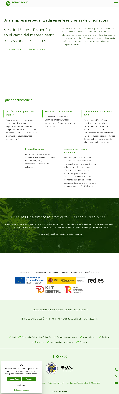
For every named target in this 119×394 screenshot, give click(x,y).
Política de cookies (21, 390)
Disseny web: (59, 391)
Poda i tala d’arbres (14, 49)
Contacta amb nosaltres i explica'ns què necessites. (59, 234)
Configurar (21, 385)
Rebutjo (29, 379)
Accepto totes (14, 379)
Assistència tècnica (37, 49)
